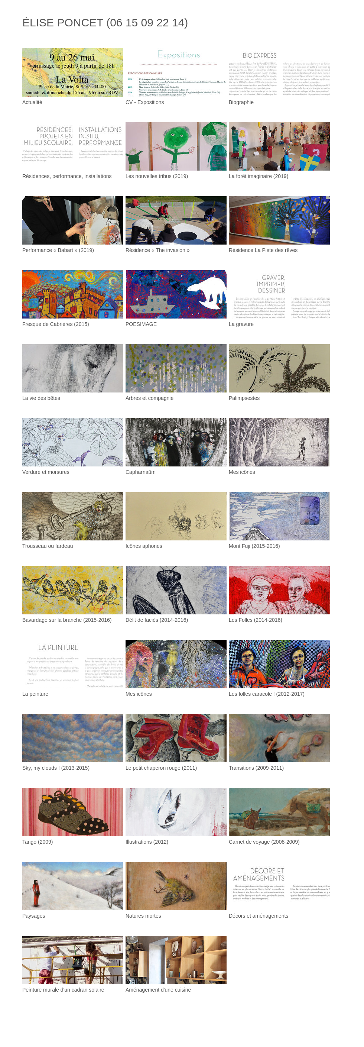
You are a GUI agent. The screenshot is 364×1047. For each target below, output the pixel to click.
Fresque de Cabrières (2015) (55, 324)
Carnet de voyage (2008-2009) (264, 842)
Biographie (241, 102)
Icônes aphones (144, 546)
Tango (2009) (37, 842)
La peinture (35, 694)
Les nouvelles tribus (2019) (157, 176)
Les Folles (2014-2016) (255, 620)
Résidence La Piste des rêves (263, 250)
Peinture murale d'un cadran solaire (63, 990)
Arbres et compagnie (149, 398)
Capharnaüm (141, 472)
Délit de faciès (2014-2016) (157, 620)
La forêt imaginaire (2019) (258, 176)
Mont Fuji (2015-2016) (254, 546)
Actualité (32, 102)
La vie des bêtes (41, 398)
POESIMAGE (141, 324)
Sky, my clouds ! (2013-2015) (56, 768)
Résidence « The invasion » (158, 250)
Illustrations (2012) (147, 842)
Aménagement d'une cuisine (158, 990)
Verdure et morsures (45, 472)
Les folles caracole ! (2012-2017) (267, 694)
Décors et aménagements (258, 916)
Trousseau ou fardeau (47, 546)
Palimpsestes (244, 398)
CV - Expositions (145, 102)
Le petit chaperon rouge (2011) (161, 768)
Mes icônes (242, 472)
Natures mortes (143, 916)
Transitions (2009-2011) (256, 768)
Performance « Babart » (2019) (58, 250)
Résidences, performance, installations (66, 176)
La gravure (241, 324)
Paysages (33, 916)
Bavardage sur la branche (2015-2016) (67, 620)
